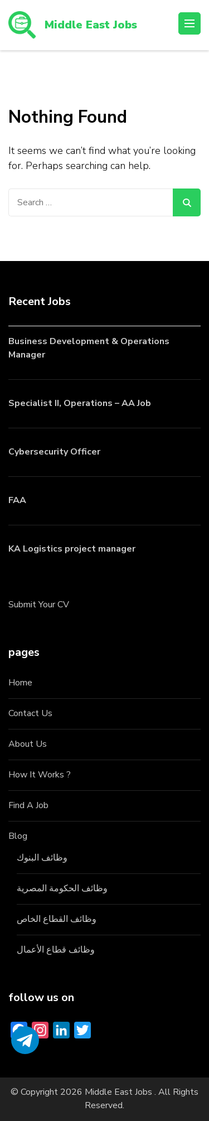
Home (20, 683)
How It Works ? (39, 775)
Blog (17, 836)
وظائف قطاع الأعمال (56, 950)
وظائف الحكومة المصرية (62, 888)
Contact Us (30, 713)
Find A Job (28, 805)
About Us (27, 744)
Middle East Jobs (91, 24)
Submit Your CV (38, 604)
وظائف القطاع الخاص (56, 919)
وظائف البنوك (42, 858)
